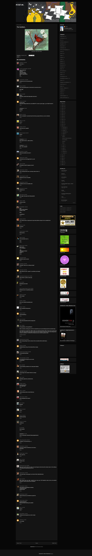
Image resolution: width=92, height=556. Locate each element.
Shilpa (21, 237)
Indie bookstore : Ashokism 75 (65, 209)
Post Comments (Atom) (39, 546)
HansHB (21, 383)
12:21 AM (25, 371)
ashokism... (20, 4)
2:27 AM (24, 519)
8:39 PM (29, 351)
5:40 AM (32, 288)
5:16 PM (23, 237)
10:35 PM (25, 263)
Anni (20, 325)
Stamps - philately (63, 88)
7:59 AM (23, 200)
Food (61, 51)
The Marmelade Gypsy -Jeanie (67, 183)
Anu (20, 282)
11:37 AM (25, 145)
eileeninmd (21, 371)
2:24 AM (25, 108)
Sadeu (21, 507)
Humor (61, 53)
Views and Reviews (63, 97)
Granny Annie (22, 472)
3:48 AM (26, 396)
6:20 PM (26, 245)
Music (61, 68)
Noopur (21, 313)
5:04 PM (23, 459)
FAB (20, 377)
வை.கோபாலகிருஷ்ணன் (23, 68)
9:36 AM (25, 139)
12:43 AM (22, 427)
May (63, 146)
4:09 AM (22, 282)
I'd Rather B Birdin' (23, 334)
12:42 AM (25, 188)
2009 (62, 158)
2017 (62, 117)
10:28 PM (26, 79)
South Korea (62, 84)
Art (60, 40)
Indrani (21, 225)
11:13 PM (23, 94)
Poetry (61, 80)
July (63, 135)
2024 (62, 106)
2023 (62, 108)
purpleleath (21, 263)
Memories (62, 65)
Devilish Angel (22, 453)
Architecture (62, 38)
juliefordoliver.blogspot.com (24, 276)
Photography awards (64, 78)
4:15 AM (24, 114)
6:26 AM (24, 294)
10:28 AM (23, 415)
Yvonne (62, 180)
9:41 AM (23, 225)
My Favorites (62, 70)
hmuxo (21, 163)
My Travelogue (64, 200)
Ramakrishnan (22, 182)
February (64, 151)
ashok (66, 26)
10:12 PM (25, 62)
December (64, 127)
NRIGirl (21, 120)
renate (21, 319)
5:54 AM (25, 194)
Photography (62, 76)
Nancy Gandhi (62, 211)
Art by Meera (63, 177)
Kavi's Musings (64, 186)
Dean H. (21, 390)
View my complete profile (68, 29)
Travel (61, 91)
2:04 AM (30, 276)
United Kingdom (63, 95)
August (63, 133)
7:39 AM (24, 300)
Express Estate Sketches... (67, 138)
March (63, 149)
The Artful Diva (22, 79)
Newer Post (19, 543)
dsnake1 (21, 300)
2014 (62, 122)
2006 (62, 162)
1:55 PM (26, 231)
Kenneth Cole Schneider (24, 351)
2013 (62, 124)
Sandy (62, 190)
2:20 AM (26, 494)
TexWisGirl (21, 62)
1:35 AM (24, 383)
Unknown (21, 345)
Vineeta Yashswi (22, 231)
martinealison (22, 446)
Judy (62, 196)
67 (63, 368)
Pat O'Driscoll (22, 494)
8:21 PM (23, 507)
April (63, 148)
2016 (62, 119)
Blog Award (62, 45)
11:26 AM (26, 446)
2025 (62, 105)
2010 (62, 156)
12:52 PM (23, 319)
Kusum (21, 415)
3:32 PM (26, 157)
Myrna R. (21, 114)
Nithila (61, 74)
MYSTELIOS (22, 151)
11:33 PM (26, 472)
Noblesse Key (22, 157)
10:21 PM (29, 68)
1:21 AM (22, 377)
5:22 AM (25, 433)
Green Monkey (22, 513)
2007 (62, 161)
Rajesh (21, 409)
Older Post (54, 543)
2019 (62, 114)
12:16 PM (25, 151)
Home (37, 543)
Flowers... (64, 141)
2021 (62, 111)
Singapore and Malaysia (64, 82)
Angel (21, 94)
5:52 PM (23, 163)
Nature (61, 72)
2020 (62, 113)
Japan (61, 55)
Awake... (63, 136)
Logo (61, 59)
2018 (62, 116)
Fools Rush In (64, 170)
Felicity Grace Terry (23, 465)
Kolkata (61, 57)
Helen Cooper (22, 396)
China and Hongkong (64, 49)
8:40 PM (26, 176)
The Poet (21, 101)
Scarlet (21, 200)
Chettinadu (62, 47)
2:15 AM (26, 513)
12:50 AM (24, 101)
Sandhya (21, 126)
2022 (62, 109)
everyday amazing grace (66, 193)
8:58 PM (26, 500)
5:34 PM (23, 325)
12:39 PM (24, 421)
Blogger (51, 553)
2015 (62, 121)
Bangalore (62, 43)
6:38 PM (24, 345)
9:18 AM (24, 126)
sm (20, 427)
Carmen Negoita (22, 176)
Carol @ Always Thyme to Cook (25, 288)
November (64, 128)
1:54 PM (26, 453)
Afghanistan (62, 36)
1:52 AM (24, 390)
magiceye (21, 294)
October (64, 130)
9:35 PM (24, 257)
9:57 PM (26, 182)
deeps (21, 459)
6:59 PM (27, 465)
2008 (62, 159)
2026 (62, 103)
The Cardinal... (65, 139)
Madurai (61, 63)
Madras (61, 61)
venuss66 (21, 257)
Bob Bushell (22, 188)
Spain (61, 86)
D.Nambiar (21, 519)
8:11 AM (23, 120)
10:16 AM (23, 409)
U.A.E (61, 93)
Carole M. (21, 421)
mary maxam (22, 194)
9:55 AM (23, 313)
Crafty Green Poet (23, 339)
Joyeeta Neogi (22, 500)
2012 (62, 125)
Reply (21, 65)
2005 (62, 164)
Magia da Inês (22, 245)
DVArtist (63, 173)
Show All (74, 202)
